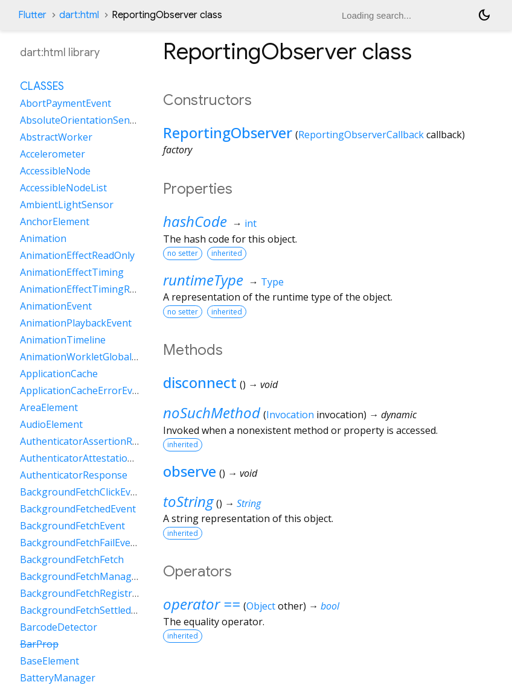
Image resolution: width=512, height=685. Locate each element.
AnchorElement (54, 221)
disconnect (200, 382)
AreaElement (49, 407)
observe (189, 471)
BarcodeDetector (58, 627)
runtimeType (203, 280)
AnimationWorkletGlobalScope (89, 356)
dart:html (79, 15)
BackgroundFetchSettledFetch (87, 610)
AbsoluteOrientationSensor (82, 120)
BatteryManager (57, 677)
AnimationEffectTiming (72, 272)
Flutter (32, 15)
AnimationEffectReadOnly (77, 255)
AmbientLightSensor (67, 204)
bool (330, 606)
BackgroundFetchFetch (72, 559)
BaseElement (49, 660)
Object (260, 606)
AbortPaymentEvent (65, 103)
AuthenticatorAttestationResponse (99, 458)
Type (272, 281)
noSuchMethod (211, 412)
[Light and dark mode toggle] (484, 15)
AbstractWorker (56, 137)
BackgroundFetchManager (80, 576)
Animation (43, 238)
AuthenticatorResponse (73, 475)
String (249, 503)
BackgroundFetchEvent (72, 525)
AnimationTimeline (63, 339)
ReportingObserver (227, 132)
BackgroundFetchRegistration (88, 593)
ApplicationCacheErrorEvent (83, 390)
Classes (42, 86)
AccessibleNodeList (63, 187)
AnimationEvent (56, 306)
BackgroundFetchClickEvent (83, 492)
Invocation (290, 414)
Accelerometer (52, 154)
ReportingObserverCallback (361, 134)
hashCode (195, 221)
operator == (201, 604)
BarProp (39, 644)
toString (188, 501)
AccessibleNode (55, 170)
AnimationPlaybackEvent (76, 323)
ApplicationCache (59, 373)
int (251, 223)
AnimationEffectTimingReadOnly (93, 289)
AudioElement (51, 424)
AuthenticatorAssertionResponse (95, 441)
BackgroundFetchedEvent (78, 508)
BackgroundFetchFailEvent (80, 542)
